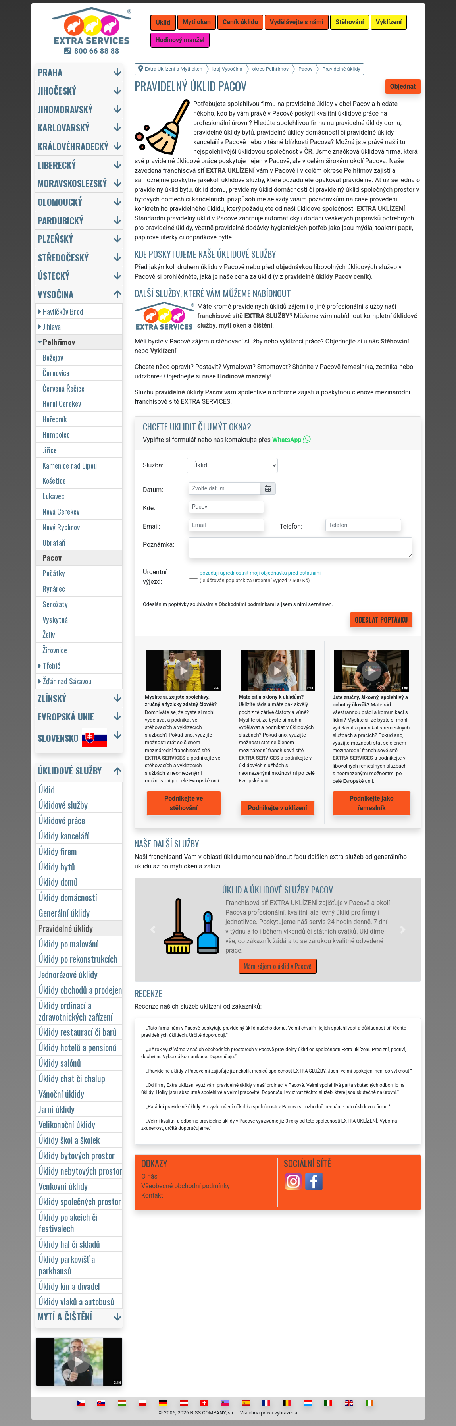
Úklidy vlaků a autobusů (76, 1301)
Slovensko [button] (72, 737)
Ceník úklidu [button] (240, 22)
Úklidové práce (61, 819)
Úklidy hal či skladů (69, 1243)
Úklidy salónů (59, 1062)
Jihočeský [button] (57, 90)
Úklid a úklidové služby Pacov (277, 889)
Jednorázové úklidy (68, 973)
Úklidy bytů (56, 866)
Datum (152, 490)
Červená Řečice (63, 388)
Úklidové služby (63, 804)
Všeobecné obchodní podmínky (185, 1186)
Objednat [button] (403, 86)
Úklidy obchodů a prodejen (80, 989)
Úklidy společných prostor (79, 1201)
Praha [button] (50, 72)
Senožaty (55, 604)
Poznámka (158, 544)
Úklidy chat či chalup (71, 1077)
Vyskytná (55, 619)
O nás (149, 1176)
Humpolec (56, 434)
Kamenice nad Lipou (69, 465)
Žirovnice (54, 650)
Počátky (53, 573)
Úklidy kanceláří (63, 835)
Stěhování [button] (349, 22)
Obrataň (53, 542)
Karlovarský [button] (63, 127)
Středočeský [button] (63, 257)
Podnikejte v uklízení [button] (277, 808)
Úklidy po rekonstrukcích (77, 958)
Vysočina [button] (55, 294)
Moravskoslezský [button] (72, 182)
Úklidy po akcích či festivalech (68, 1222)
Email (151, 526)
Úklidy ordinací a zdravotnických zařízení (75, 1010)
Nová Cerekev (60, 511)
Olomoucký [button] (60, 201)
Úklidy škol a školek (69, 1139)
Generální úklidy (64, 912)
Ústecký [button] (53, 275)
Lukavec (53, 496)
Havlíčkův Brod (60, 311)
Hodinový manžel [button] (180, 40)
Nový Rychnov (61, 527)
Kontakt (152, 1195)
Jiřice (49, 449)
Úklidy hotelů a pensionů (77, 1047)
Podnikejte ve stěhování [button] (183, 803)
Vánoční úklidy (61, 1093)
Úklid (46, 789)
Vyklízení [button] (389, 22)
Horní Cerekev (61, 403)
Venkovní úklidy (63, 1185)
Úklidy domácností (67, 896)
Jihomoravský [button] (65, 109)
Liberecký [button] (57, 164)
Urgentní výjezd (155, 576)
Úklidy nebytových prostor (80, 1170)
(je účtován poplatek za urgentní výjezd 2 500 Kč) (255, 580)
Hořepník (54, 419)
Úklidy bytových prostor (76, 1155)
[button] (153, 929)
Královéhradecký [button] (73, 145)
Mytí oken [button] (197, 22)
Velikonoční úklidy (66, 1124)
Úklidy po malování (68, 943)
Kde (148, 508)
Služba (152, 465)
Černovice (55, 372)
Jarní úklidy (56, 1108)
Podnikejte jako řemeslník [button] (372, 803)
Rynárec (53, 588)
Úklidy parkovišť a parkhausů (66, 1264)
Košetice (54, 480)
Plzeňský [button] (55, 238)
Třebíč (49, 665)
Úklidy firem (57, 850)
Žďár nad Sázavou (64, 681)
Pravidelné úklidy (65, 927)
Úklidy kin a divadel (69, 1285)
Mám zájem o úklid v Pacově (278, 966)
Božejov (52, 357)
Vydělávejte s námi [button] (296, 22)
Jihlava (49, 326)
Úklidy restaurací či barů (77, 1031)
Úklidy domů (58, 881)
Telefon (290, 526)
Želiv (48, 634)
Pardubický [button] (60, 220)
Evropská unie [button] (66, 716)
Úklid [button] (163, 22)
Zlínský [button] (52, 697)
